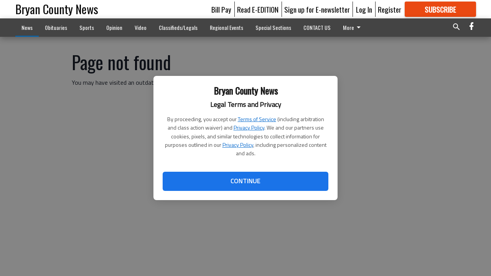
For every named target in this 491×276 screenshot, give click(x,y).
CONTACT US (317, 27)
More (353, 27)
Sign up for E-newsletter (317, 9)
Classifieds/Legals (178, 27)
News (27, 27)
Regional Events (226, 27)
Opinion (114, 27)
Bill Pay (221, 9)
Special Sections (273, 27)
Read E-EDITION (257, 9)
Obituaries (56, 27)
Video (141, 27)
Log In (364, 9)
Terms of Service (257, 119)
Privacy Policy (249, 127)
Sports (86, 27)
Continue (245, 181)
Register (389, 9)
